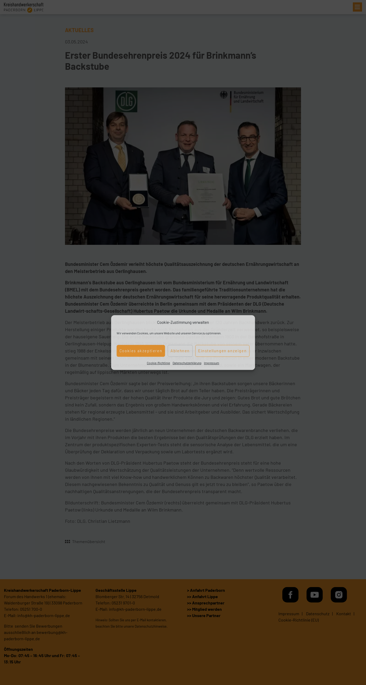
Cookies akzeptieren (140, 350)
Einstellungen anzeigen (222, 350)
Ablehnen (180, 350)
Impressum (211, 363)
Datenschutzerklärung (187, 363)
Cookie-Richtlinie (158, 363)
